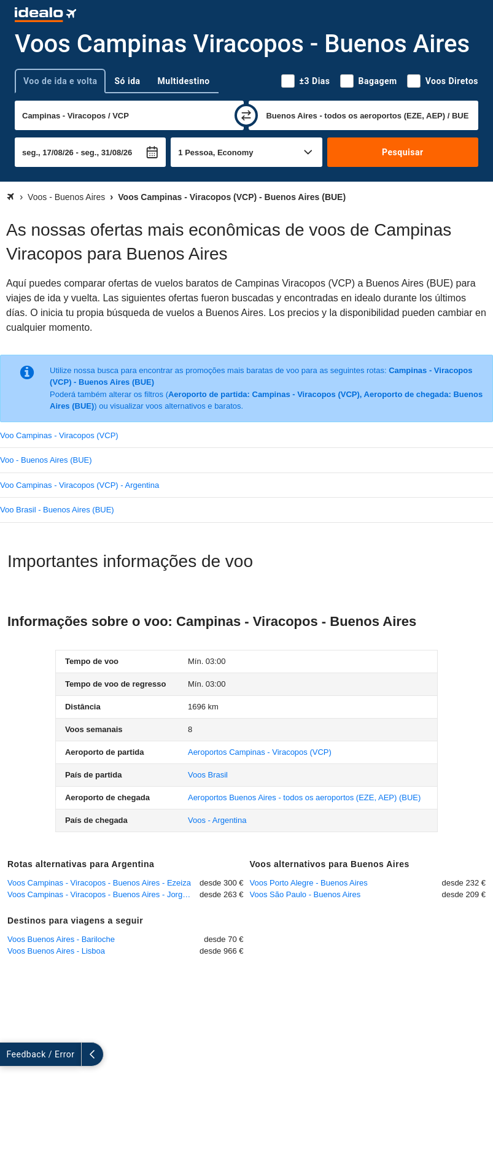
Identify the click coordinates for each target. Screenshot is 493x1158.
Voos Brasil (208, 774)
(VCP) (260, 752)
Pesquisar (402, 152)
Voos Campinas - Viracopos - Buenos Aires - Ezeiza (99, 882)
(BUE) (304, 797)
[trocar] (246, 115)
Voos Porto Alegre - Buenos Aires (309, 882)
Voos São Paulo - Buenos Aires (305, 894)
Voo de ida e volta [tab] (60, 81)
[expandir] (11, 1054)
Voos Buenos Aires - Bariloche (61, 939)
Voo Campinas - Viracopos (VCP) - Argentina (79, 485)
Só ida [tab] (127, 81)
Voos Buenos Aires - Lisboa (56, 950)
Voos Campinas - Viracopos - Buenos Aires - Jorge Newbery (103, 894)
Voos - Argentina (217, 820)
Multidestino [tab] (184, 81)
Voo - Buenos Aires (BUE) (46, 460)
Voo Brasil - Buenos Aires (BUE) (57, 509)
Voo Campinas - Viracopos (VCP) (59, 435)
